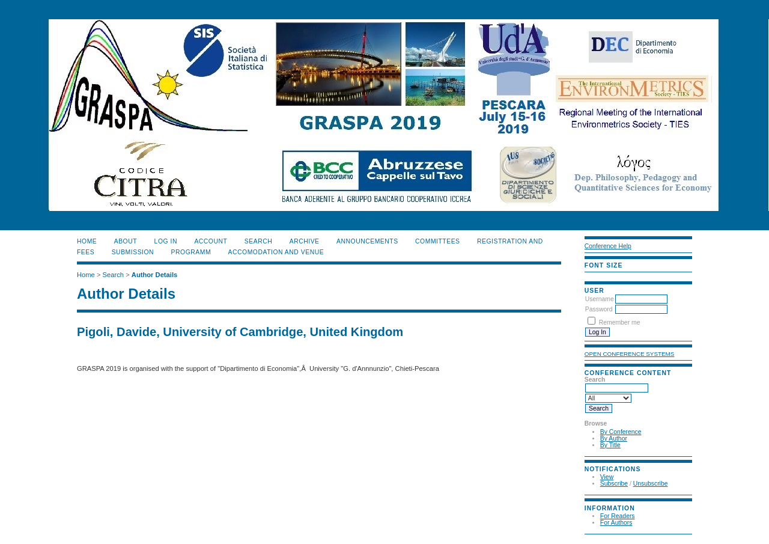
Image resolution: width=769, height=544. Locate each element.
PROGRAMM (191, 252)
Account (210, 241)
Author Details (154, 274)
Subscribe (614, 483)
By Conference (621, 432)
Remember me (619, 322)
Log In (165, 241)
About (125, 241)
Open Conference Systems (630, 353)
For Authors (616, 522)
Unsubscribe (650, 483)
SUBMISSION (133, 252)
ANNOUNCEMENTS (367, 241)
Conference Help (608, 246)
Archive (305, 241)
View (606, 477)
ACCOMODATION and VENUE (276, 252)
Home (87, 241)
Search (258, 241)
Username (599, 299)
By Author (613, 438)
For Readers (617, 516)
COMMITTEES (437, 241)
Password (599, 309)
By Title (610, 445)
